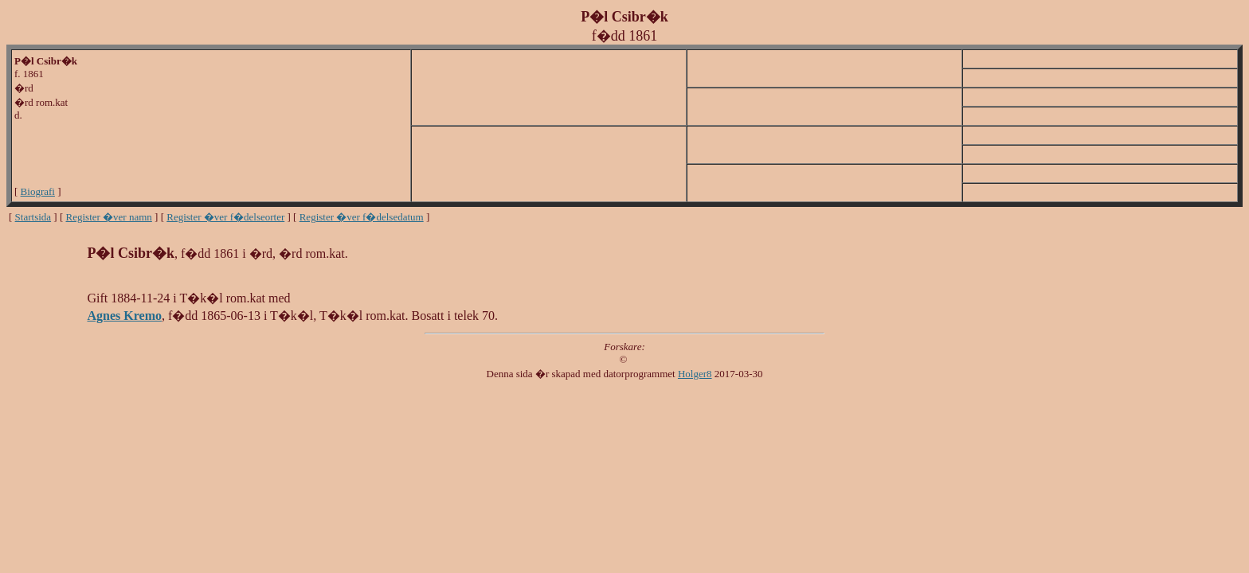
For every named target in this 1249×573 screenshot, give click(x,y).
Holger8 (695, 374)
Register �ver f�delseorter (225, 217)
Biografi (38, 191)
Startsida (33, 217)
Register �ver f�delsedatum (362, 217)
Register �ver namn (109, 217)
